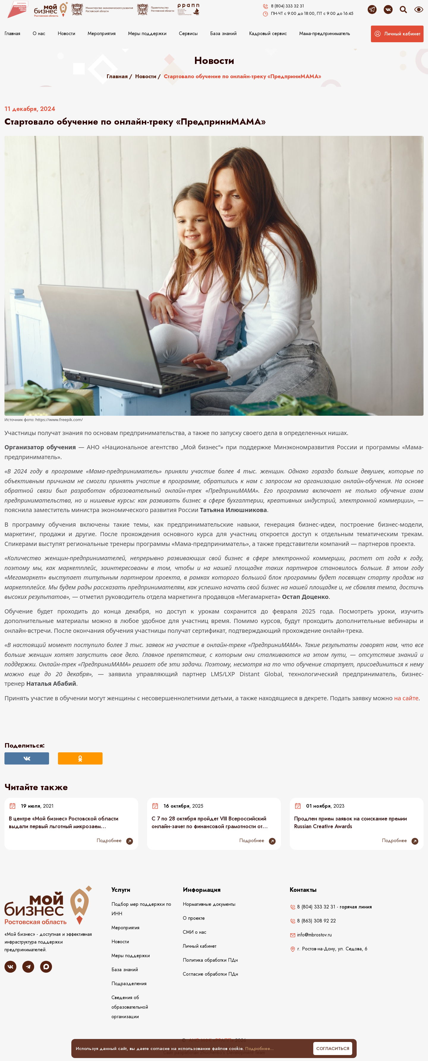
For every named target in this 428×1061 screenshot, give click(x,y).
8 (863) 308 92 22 (313, 920)
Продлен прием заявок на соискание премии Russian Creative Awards (350, 822)
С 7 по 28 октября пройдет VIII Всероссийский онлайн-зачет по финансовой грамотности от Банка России (209, 822)
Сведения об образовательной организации (129, 1007)
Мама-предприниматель (324, 33)
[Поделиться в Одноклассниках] (80, 758)
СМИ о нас (194, 932)
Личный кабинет (199, 946)
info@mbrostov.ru (311, 934)
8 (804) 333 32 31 (312, 906)
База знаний (223, 33)
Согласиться (332, 1048)
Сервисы (188, 33)
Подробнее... (259, 1048)
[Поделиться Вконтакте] (26, 758)
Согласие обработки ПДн (210, 974)
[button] (397, 34)
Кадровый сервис (268, 33)
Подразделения (129, 983)
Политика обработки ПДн (210, 960)
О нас (39, 33)
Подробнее (115, 841)
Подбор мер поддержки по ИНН (141, 909)
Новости (66, 33)
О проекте (194, 918)
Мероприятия (102, 33)
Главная (12, 33)
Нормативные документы (209, 904)
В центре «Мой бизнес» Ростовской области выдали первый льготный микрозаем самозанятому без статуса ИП (63, 822)
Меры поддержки (147, 33)
